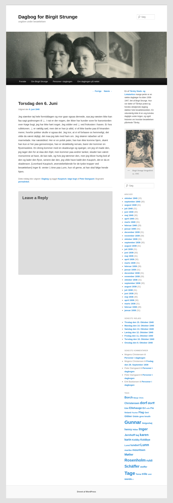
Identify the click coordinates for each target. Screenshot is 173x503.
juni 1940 (129, 212)
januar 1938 (130, 310)
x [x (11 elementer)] (132, 479)
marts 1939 (130, 263)
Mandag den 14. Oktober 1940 (139, 325)
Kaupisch (62, 179)
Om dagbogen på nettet (88, 81)
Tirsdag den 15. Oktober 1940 (139, 322)
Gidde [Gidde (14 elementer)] (136, 416)
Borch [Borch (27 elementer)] (129, 397)
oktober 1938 (131, 280)
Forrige (97, 91)
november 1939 (132, 236)
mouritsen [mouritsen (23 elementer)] (138, 450)
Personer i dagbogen (62, 81)
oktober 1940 (131, 198)
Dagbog (45, 179)
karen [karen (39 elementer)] (144, 435)
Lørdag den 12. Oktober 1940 (139, 332)
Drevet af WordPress (86, 492)
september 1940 (132, 201)
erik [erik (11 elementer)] (148, 408)
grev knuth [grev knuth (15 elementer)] (144, 416)
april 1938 (129, 300)
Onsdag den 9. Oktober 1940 (139, 342)
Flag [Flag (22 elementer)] (141, 412)
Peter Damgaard (86, 179)
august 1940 (131, 205)
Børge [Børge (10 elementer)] (135, 398)
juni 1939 (129, 252)
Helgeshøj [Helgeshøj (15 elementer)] (147, 423)
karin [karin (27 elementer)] (128, 439)
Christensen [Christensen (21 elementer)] (132, 403)
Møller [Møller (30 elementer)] (129, 454)
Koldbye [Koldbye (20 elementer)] (145, 439)
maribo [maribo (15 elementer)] (128, 450)
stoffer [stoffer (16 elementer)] (143, 467)
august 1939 (131, 246)
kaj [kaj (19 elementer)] (137, 435)
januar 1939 (130, 269)
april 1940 (129, 218)
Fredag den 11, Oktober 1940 (139, 336)
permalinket (23, 182)
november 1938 (132, 276)
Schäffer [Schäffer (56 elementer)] (132, 466)
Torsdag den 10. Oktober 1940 (139, 339)
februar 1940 (131, 225)
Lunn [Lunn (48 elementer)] (144, 445)
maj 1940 (129, 215)
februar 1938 (131, 307)
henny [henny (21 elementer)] (128, 429)
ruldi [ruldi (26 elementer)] (149, 460)
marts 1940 (130, 222)
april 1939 (129, 259)
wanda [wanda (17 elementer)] (128, 479)
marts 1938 (130, 303)
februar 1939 (131, 266)
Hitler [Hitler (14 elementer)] (135, 429)
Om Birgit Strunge (39, 81)
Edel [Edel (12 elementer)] (127, 408)
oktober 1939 (131, 239)
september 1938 (132, 283)
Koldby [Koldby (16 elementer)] (136, 439)
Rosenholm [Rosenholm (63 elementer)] (135, 460)
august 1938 (131, 286)
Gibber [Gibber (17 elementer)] (128, 416)
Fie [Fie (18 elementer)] (152, 408)
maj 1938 (129, 297)
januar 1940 (130, 229)
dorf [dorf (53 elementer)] (143, 403)
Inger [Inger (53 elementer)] (143, 429)
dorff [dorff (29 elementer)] (151, 403)
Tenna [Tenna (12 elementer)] (138, 474)
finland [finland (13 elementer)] (128, 412)
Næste (108, 91)
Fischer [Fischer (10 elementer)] (135, 413)
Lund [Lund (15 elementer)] (127, 445)
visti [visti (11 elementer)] (150, 474)
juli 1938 (129, 290)
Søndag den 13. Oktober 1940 (139, 329)
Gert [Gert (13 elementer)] (147, 412)
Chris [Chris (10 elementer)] (141, 398)
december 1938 (132, 273)
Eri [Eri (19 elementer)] (144, 408)
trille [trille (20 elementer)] (144, 474)
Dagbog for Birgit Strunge (48, 16)
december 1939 (132, 232)
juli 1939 (129, 249)
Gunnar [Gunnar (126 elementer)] (133, 422)
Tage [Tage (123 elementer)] (130, 473)
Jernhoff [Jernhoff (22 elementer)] (130, 435)
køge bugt (72, 179)
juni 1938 (129, 293)
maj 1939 (129, 256)
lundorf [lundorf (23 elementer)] (135, 445)
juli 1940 (129, 208)
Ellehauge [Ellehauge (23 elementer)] (135, 408)
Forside (22, 81)
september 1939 (132, 242)
